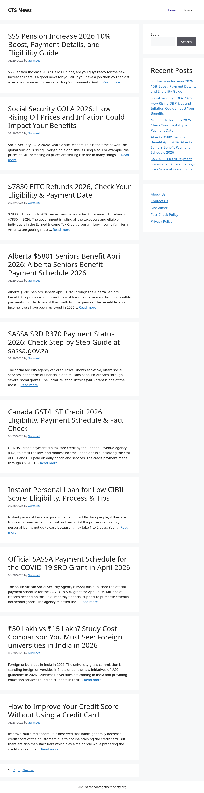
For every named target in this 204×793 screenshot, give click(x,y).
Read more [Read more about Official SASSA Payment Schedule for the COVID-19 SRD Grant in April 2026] (89, 601)
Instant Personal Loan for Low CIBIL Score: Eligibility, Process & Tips (66, 494)
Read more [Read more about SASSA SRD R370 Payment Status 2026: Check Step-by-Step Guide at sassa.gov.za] (29, 385)
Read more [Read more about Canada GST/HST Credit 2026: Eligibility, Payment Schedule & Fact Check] (48, 463)
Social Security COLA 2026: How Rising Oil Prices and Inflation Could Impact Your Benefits (66, 117)
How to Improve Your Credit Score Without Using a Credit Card (63, 710)
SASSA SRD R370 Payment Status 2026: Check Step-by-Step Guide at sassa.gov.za (64, 342)
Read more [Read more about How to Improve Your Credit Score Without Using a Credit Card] (49, 749)
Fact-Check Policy (164, 214)
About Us (158, 194)
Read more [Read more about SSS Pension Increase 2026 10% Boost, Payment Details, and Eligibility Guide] (111, 82)
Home (172, 10)
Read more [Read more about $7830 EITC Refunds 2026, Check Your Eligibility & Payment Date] (61, 229)
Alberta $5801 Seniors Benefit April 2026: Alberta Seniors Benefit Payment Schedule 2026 (65, 264)
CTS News (20, 10)
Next (28, 770)
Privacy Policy (161, 221)
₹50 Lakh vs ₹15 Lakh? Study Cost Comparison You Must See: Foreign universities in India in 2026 (65, 637)
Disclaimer (159, 207)
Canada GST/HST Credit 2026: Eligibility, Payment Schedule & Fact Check (65, 420)
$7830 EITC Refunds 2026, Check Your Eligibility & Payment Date (69, 190)
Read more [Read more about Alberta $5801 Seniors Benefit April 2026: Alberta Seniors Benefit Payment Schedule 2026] (87, 307)
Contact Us (159, 201)
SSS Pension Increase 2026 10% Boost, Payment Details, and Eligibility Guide (59, 44)
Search (156, 34)
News (188, 10)
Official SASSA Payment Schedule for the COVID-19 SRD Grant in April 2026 (69, 563)
